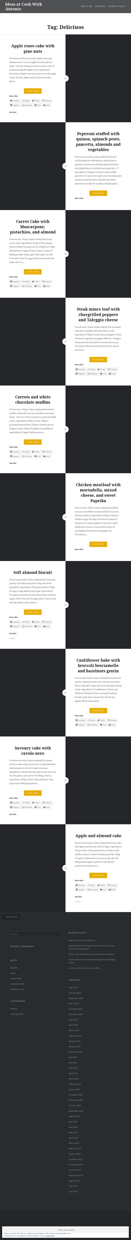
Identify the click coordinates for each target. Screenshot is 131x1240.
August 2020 (74, 1116)
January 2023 (74, 1046)
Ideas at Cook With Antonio (23, 6)
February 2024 (75, 1036)
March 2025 (74, 1003)
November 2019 (76, 1164)
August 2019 (74, 1181)
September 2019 (76, 1175)
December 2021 (76, 1052)
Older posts (12, 917)
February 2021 (75, 1084)
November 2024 (76, 1014)
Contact (100, 6)
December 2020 (76, 1095)
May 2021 (73, 1068)
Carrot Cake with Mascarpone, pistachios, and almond (91, 954)
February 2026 (75, 993)
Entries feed (15, 978)
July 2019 (73, 1186)
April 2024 (73, 1025)
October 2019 (75, 1170)
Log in (13, 973)
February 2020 (75, 1148)
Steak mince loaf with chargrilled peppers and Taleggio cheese (92, 961)
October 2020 (75, 1105)
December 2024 (76, 1009)
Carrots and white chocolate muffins (84, 968)
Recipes (13, 1008)
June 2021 (73, 1062)
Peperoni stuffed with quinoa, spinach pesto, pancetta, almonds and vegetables (92, 947)
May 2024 (73, 1020)
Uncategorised (16, 1014)
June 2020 (73, 1127)
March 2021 (74, 1079)
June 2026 (73, 987)
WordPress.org (17, 989)
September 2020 (76, 1111)
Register (14, 968)
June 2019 (73, 1191)
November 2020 (76, 1100)
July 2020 (73, 1121)
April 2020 (73, 1138)
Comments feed (17, 984)
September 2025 (76, 998)
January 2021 (74, 1089)
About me (86, 6)
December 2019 (76, 1159)
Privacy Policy (117, 6)
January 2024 (74, 1041)
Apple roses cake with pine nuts (82, 940)
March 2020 (74, 1143)
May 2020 (73, 1132)
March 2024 (74, 1030)
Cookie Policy (50, 1236)
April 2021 (73, 1073)
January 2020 (74, 1154)
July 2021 (73, 1057)
